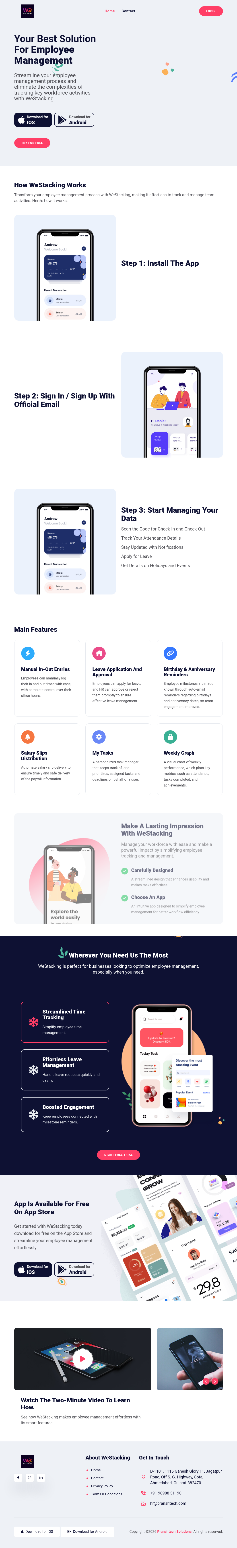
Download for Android (87, 1531)
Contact (128, 11)
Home (110, 11)
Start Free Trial (118, 1154)
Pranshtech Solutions (174, 1531)
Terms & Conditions (106, 1494)
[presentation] (206, 1381)
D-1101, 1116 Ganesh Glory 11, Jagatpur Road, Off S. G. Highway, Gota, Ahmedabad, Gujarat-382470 (186, 1477)
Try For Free (32, 142)
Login (211, 11)
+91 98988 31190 (165, 1493)
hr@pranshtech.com (168, 1503)
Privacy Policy (102, 1486)
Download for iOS (37, 1531)
